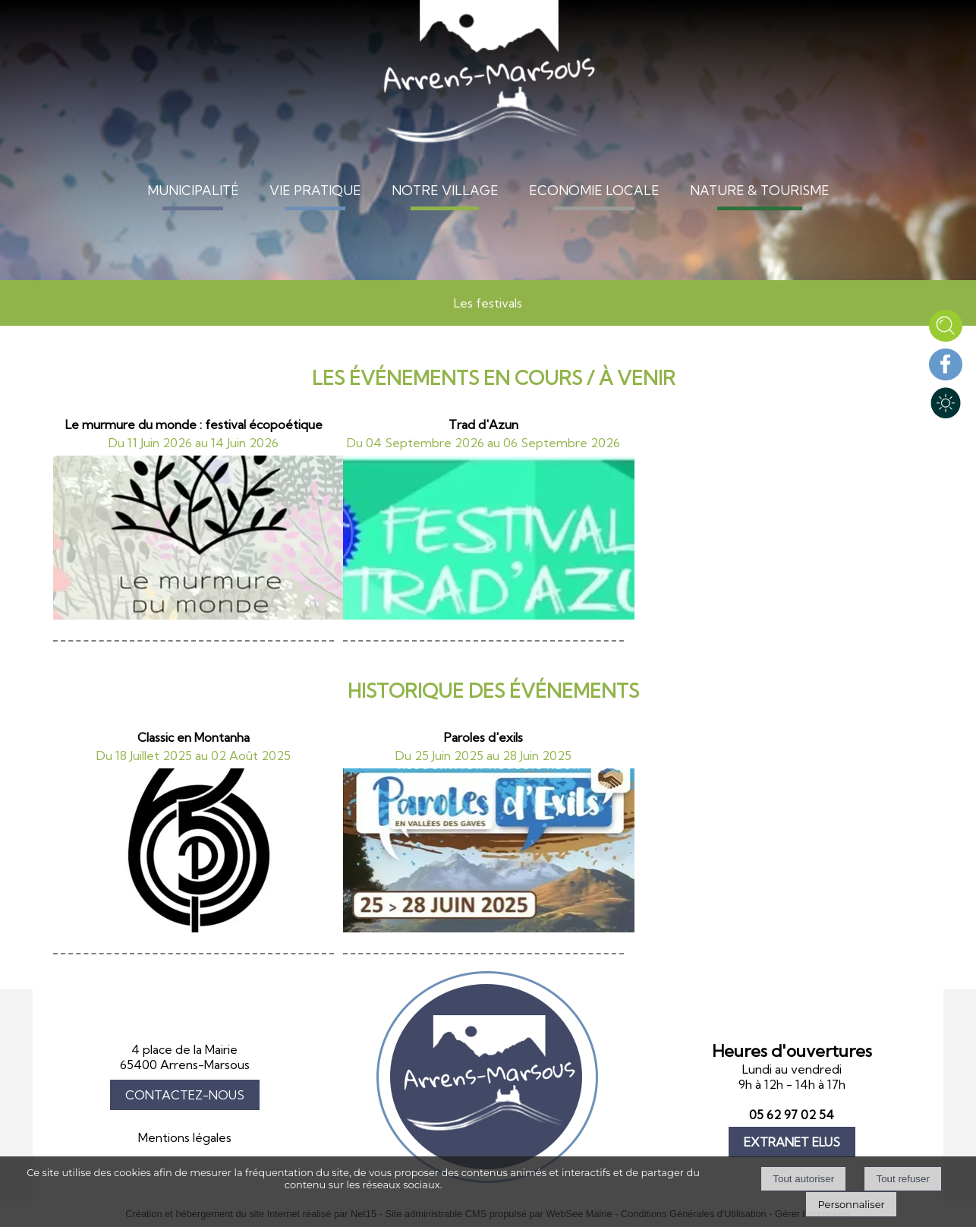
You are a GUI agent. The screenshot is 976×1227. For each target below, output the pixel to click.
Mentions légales (184, 1137)
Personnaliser (850, 1204)
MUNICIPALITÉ (193, 190)
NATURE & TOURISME (760, 190)
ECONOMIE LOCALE (594, 190)
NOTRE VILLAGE (445, 190)
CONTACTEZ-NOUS (184, 1094)
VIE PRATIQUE (315, 190)
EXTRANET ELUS (792, 1142)
